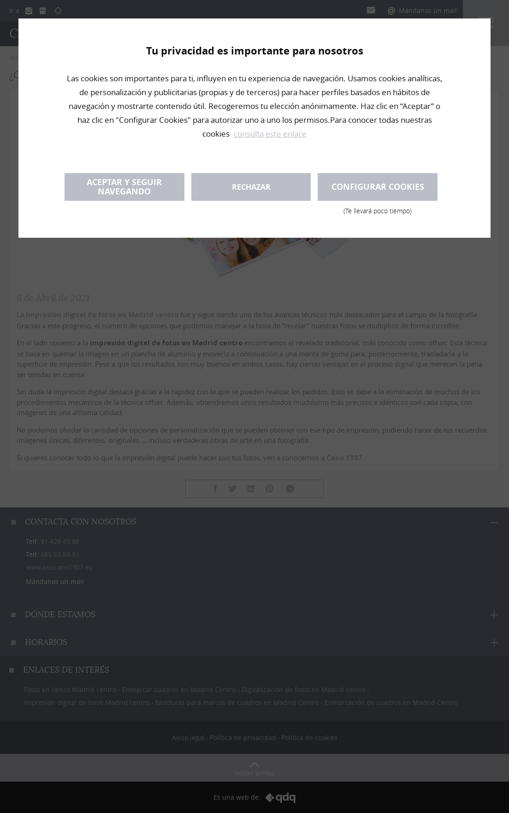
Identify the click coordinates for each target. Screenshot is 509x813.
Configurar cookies (378, 191)
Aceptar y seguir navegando (124, 186)
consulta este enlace (270, 133)
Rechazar (251, 187)
